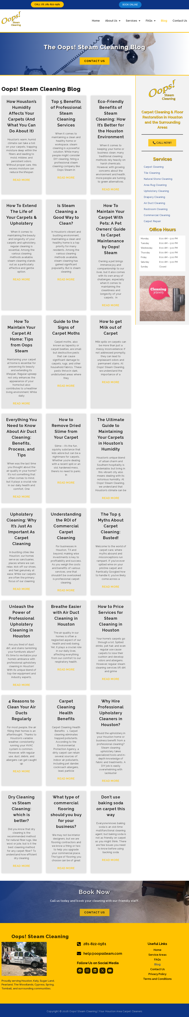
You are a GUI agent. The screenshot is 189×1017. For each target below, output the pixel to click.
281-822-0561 (94, 944)
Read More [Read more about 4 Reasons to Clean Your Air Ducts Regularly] (21, 771)
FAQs (151, 21)
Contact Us (180, 20)
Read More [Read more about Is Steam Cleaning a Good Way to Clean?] (66, 279)
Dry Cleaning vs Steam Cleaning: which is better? (21, 809)
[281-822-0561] (79, 944)
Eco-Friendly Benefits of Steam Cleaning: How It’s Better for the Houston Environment (111, 119)
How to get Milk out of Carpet (110, 327)
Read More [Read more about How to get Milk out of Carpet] (110, 382)
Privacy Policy (157, 974)
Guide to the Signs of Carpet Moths (66, 327)
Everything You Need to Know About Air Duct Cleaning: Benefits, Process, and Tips (21, 437)
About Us (112, 21)
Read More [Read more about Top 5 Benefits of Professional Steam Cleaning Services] (66, 177)
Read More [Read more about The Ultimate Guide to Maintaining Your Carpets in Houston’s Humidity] (110, 498)
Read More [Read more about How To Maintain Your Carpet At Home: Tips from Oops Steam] (21, 403)
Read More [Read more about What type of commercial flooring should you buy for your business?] (66, 868)
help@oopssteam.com (102, 953)
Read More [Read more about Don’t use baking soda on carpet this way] (110, 860)
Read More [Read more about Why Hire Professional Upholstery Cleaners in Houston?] (110, 780)
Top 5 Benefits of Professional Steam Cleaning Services (66, 113)
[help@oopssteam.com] (79, 953)
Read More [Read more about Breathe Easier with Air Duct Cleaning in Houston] (66, 669)
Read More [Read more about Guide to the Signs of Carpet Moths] (66, 385)
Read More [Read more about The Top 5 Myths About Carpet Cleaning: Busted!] (110, 586)
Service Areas (157, 954)
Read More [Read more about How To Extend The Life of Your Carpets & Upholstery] (21, 279)
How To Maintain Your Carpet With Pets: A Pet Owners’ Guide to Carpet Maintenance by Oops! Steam (111, 229)
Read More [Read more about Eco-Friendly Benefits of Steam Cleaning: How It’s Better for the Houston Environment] (110, 189)
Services (133, 21)
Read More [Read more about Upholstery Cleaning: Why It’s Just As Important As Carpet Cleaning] (21, 589)
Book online (130, 4)
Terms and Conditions (157, 978)
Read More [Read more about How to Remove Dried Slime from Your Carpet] (66, 482)
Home (96, 20)
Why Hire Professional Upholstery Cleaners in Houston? (111, 713)
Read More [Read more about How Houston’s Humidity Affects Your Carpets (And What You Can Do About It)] (21, 179)
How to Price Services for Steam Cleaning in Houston (111, 618)
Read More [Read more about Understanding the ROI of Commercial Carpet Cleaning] (66, 590)
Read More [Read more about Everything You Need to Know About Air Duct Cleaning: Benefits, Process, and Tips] (21, 496)
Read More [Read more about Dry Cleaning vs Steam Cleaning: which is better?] (21, 865)
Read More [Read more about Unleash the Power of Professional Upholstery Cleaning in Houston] (21, 684)
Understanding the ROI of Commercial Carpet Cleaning (66, 526)
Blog (164, 20)
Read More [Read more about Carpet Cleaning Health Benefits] (66, 778)
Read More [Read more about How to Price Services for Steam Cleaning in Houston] (110, 679)
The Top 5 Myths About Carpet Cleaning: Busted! (111, 526)
